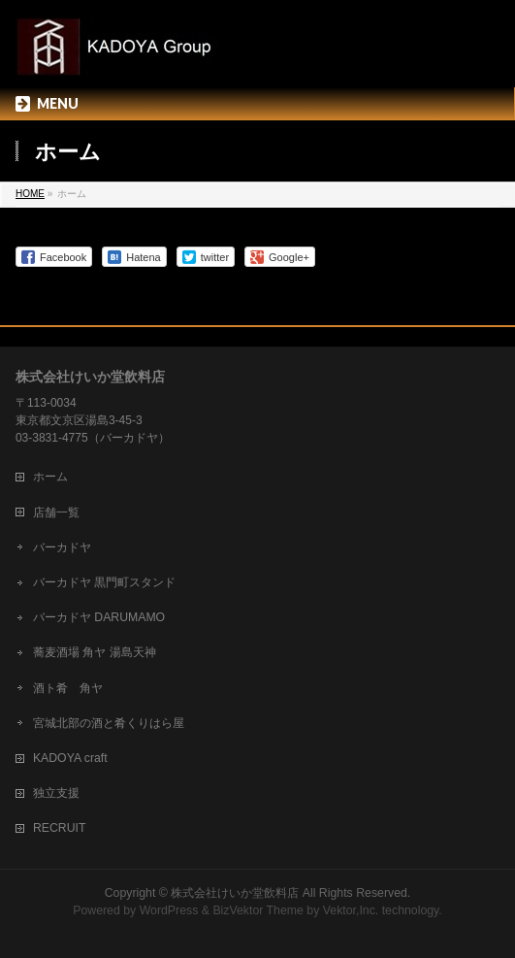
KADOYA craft (70, 758)
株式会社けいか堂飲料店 (235, 893)
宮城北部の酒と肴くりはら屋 (108, 723)
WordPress (169, 910)
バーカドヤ (62, 547)
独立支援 (56, 793)
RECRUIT (59, 828)
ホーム (50, 476)
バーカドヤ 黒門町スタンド (104, 582)
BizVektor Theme (258, 910)
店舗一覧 (56, 512)
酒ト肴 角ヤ (68, 688)
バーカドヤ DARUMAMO (99, 617)
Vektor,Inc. (351, 910)
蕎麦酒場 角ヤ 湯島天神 (94, 652)
